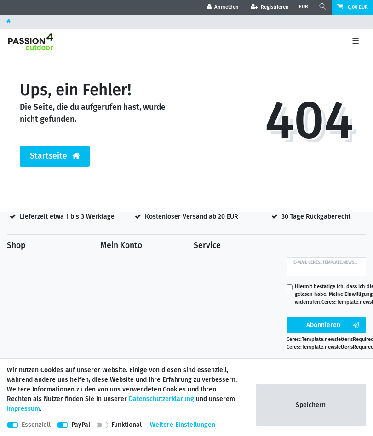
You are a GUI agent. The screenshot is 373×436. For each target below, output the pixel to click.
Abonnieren (332, 325)
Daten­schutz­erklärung (161, 399)
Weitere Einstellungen (182, 425)
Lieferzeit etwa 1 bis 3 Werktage (67, 217)
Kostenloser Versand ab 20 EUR (191, 217)
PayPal (80, 425)
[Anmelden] (223, 7)
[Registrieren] (269, 7)
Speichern (311, 405)
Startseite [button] (55, 156)
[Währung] (303, 7)
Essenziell (36, 425)
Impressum (23, 409)
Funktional (126, 425)
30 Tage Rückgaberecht (315, 217)
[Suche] (323, 7)
